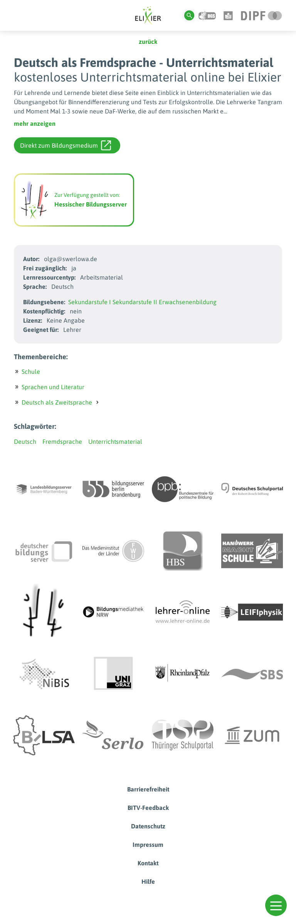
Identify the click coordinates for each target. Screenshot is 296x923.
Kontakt (148, 863)
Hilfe (148, 881)
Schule (31, 371)
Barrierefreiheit (148, 789)
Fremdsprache (62, 441)
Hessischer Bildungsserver (90, 204)
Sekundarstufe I (89, 301)
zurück (148, 41)
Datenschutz (148, 826)
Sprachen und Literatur (53, 386)
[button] (276, 905)
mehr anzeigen (35, 123)
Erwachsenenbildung (188, 301)
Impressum (148, 844)
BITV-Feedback (148, 807)
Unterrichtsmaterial (115, 441)
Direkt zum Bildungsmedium (65, 145)
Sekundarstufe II (135, 301)
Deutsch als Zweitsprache (57, 402)
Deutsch (25, 441)
